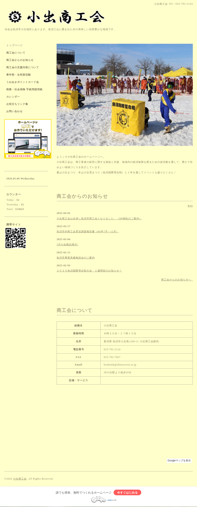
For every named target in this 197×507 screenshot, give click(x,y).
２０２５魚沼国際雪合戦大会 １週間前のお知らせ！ (89, 270)
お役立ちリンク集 (17, 104)
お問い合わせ (14, 111)
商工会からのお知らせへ (177, 279)
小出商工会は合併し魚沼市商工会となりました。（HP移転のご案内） (99, 218)
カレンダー (13, 96)
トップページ (14, 45)
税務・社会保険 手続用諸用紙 (24, 89)
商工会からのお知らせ (20, 60)
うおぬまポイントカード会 (22, 82)
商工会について (15, 52)
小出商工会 (20, 478)
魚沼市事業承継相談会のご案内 (76, 257)
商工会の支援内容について (22, 67)
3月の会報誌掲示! (67, 244)
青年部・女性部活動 (18, 74)
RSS (190, 205)
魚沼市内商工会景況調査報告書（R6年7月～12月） (88, 231)
